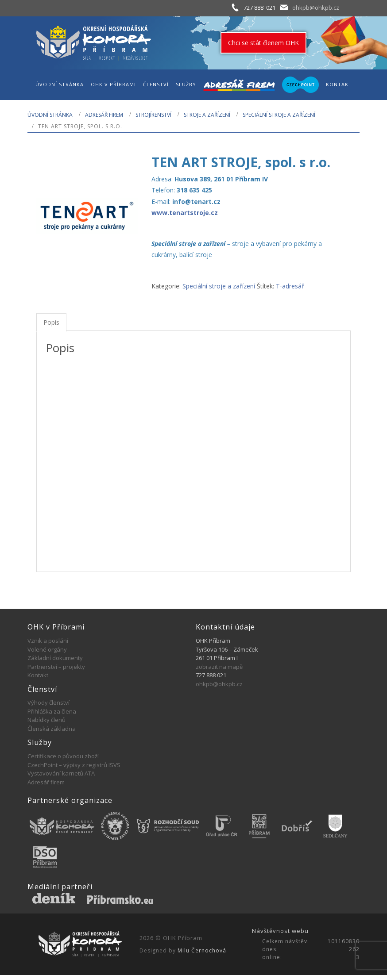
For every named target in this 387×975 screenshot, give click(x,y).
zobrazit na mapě (219, 667)
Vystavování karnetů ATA (61, 773)
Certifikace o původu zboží (63, 756)
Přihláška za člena (51, 711)
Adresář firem (104, 115)
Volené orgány (47, 649)
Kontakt (37, 675)
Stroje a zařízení (207, 115)
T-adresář (290, 286)
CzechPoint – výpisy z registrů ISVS (73, 765)
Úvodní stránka (50, 115)
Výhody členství (48, 702)
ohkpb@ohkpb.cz (315, 8)
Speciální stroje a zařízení (279, 115)
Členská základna (51, 729)
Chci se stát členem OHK (263, 42)
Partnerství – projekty (56, 667)
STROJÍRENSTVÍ (153, 115)
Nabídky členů (46, 720)
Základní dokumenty (55, 658)
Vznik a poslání (47, 641)
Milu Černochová (202, 950)
